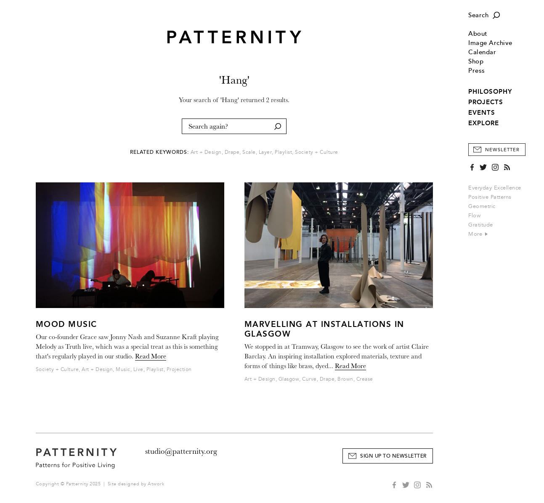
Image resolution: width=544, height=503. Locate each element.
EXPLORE (483, 123)
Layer (265, 152)
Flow (474, 215)
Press (476, 70)
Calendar (482, 52)
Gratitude (480, 224)
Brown (345, 379)
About (478, 33)
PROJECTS (485, 102)
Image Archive (490, 43)
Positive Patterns (490, 197)
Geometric (482, 206)
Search (478, 15)
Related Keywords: (159, 152)
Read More (150, 356)
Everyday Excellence (494, 187)
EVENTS (481, 112)
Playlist (283, 152)
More (478, 234)
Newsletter (502, 150)
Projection (179, 369)
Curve (309, 379)
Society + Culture (316, 152)
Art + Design (206, 152)
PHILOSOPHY (490, 91)
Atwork (156, 484)
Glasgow (289, 379)
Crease (364, 379)
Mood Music (66, 324)
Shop (475, 61)
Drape (232, 152)
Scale (249, 152)
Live (138, 369)
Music (123, 369)
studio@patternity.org (181, 451)
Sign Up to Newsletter (393, 456)
